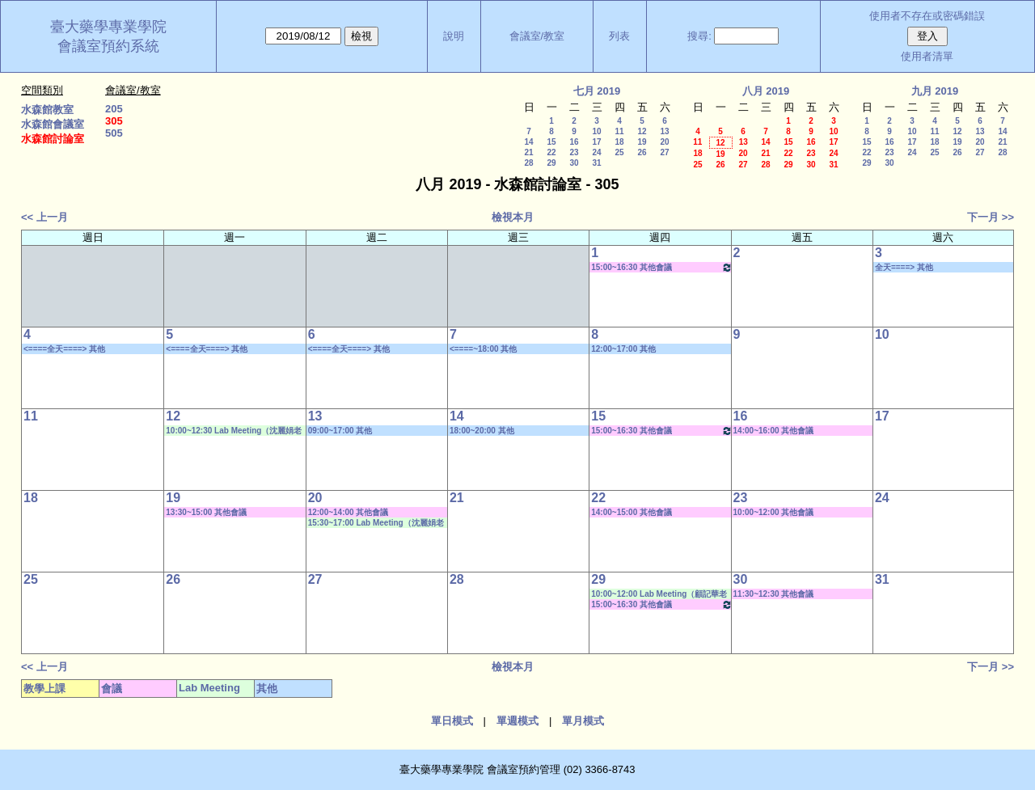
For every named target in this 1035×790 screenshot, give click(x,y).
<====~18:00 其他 (483, 348)
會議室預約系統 (108, 46)
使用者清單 (927, 56)
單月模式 (583, 721)
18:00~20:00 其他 (482, 430)
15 (551, 141)
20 (664, 141)
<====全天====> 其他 (64, 348)
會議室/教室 (537, 36)
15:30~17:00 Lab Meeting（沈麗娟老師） (376, 523)
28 (528, 162)
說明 (453, 36)
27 (664, 152)
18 (619, 141)
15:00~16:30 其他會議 (661, 267)
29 (551, 162)
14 (528, 141)
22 (551, 152)
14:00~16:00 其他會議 (773, 430)
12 (641, 131)
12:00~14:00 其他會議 (348, 512)
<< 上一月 (44, 217)
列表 (619, 36)
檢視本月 (513, 217)
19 (641, 141)
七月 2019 (597, 91)
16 (573, 141)
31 (596, 162)
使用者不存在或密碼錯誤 (927, 16)
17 (596, 141)
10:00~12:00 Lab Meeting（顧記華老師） (659, 594)
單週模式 (517, 721)
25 (619, 152)
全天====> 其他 (904, 267)
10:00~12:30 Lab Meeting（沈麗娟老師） (234, 431)
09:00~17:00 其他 (340, 430)
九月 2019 (935, 91)
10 (596, 131)
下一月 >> (990, 217)
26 (641, 152)
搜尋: (699, 36)
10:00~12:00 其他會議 (773, 512)
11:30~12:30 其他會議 (773, 593)
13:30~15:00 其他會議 (206, 512)
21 (528, 152)
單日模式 (452, 721)
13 (664, 131)
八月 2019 (766, 91)
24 (596, 152)
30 (573, 162)
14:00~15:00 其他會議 (631, 512)
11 (619, 131)
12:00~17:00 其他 (623, 348)
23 (573, 152)
